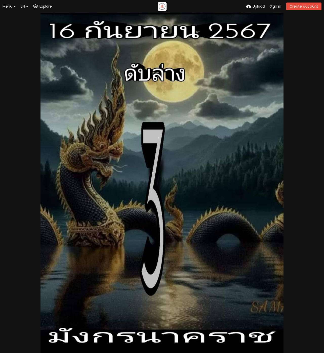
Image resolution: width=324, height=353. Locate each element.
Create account (304, 6)
